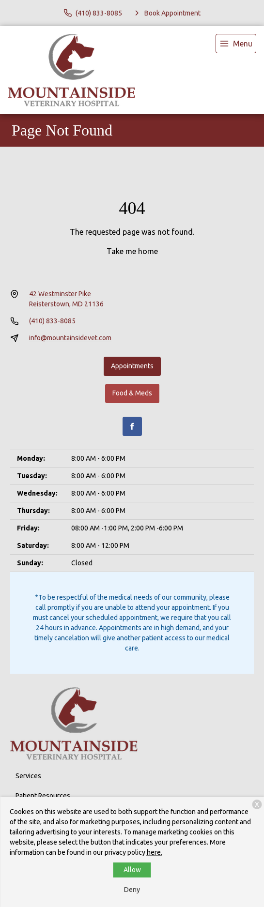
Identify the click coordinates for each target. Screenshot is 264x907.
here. (154, 852)
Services (28, 776)
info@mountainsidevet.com (70, 338)
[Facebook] (132, 426)
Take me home (132, 251)
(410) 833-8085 (52, 321)
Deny (132, 889)
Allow (132, 870)
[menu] (236, 43)
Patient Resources (43, 796)
